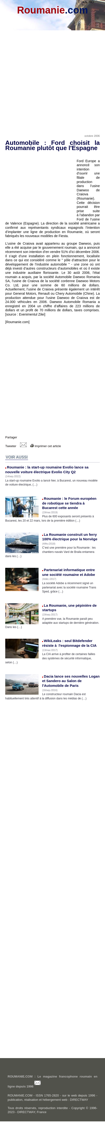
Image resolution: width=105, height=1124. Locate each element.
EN (85, 2)
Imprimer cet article (45, 446)
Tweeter (10, 446)
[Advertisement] (52, 76)
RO (91, 2)
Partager (11, 437)
